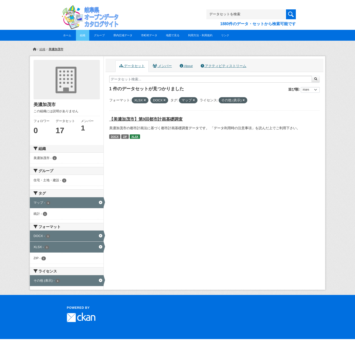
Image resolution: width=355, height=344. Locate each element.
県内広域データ (122, 35)
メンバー (162, 66)
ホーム (67, 35)
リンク (225, 35)
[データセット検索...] (210, 79)
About (186, 66)
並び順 (293, 89)
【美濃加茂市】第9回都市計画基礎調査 (146, 119)
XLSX (134, 136)
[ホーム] (34, 49)
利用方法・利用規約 (200, 35)
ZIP (125, 136)
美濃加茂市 (56, 49)
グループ (99, 35)
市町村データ (149, 35)
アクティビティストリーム (224, 66)
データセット (132, 66)
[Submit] (316, 79)
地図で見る (172, 35)
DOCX (115, 136)
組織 (82, 35)
